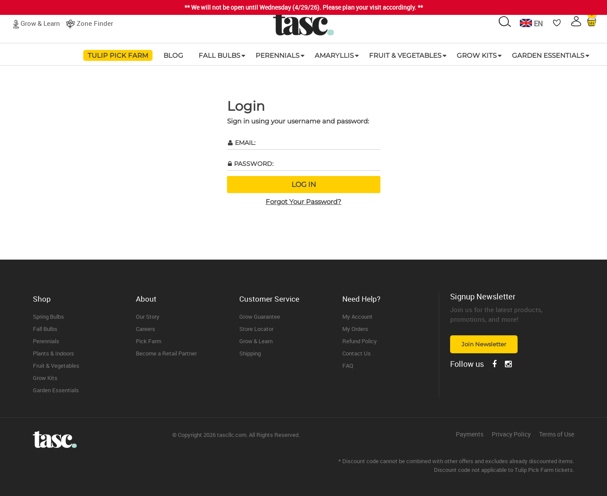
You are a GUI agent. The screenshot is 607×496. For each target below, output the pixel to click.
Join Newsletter (483, 344)
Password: (253, 164)
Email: (245, 143)
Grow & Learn (40, 23)
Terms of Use (556, 434)
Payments (469, 434)
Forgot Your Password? (303, 201)
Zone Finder (95, 23)
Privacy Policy (511, 434)
